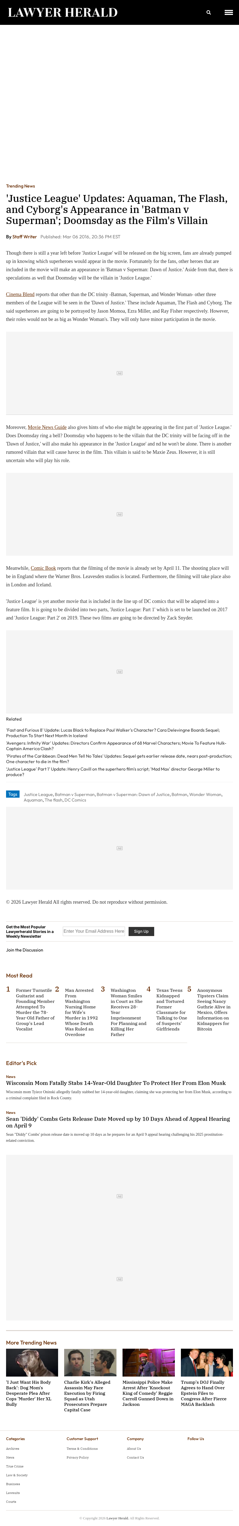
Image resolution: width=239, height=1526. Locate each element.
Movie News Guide (47, 427)
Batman (179, 794)
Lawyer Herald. (118, 1518)
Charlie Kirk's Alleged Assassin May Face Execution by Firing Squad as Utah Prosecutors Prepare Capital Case (87, 1395)
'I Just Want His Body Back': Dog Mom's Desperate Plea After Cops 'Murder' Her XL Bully (28, 1393)
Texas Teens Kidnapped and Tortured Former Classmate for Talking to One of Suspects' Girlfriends (171, 1009)
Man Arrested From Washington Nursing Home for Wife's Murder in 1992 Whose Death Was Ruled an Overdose (81, 1012)
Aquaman (33, 800)
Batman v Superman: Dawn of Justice (133, 794)
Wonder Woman (205, 794)
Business (13, 1484)
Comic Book (43, 568)
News (10, 1076)
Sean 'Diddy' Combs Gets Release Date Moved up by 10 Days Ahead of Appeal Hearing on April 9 (118, 1122)
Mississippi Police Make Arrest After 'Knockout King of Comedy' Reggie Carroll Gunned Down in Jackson (148, 1393)
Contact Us (135, 1457)
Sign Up (141, 931)
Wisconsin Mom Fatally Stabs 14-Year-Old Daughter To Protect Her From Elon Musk (116, 1083)
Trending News (20, 186)
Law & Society (17, 1475)
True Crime (14, 1466)
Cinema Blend (20, 294)
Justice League (38, 794)
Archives (12, 1448)
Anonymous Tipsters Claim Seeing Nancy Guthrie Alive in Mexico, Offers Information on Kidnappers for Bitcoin (213, 1009)
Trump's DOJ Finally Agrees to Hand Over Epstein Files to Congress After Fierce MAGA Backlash (204, 1393)
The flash (54, 800)
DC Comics (75, 800)
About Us (134, 1448)
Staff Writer (25, 236)
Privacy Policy (78, 1457)
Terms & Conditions (82, 1448)
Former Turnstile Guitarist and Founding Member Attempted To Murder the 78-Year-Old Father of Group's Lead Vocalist (35, 1009)
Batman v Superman (75, 794)
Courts (11, 1501)
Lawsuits (13, 1493)
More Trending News (31, 1342)
